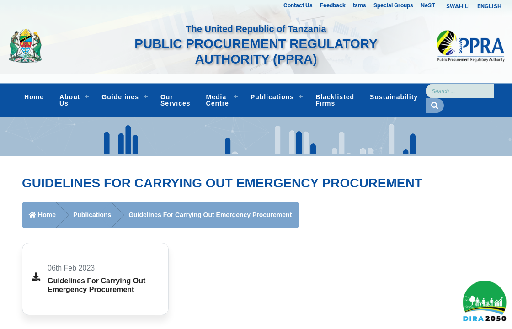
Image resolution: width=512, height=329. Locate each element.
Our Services (175, 100)
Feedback (333, 5)
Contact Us (298, 5)
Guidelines (120, 97)
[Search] (460, 91)
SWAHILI (458, 6)
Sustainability (394, 97)
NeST (428, 5)
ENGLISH (489, 6)
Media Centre (217, 100)
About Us (69, 100)
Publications (272, 97)
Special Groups (393, 5)
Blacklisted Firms (334, 100)
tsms (359, 5)
